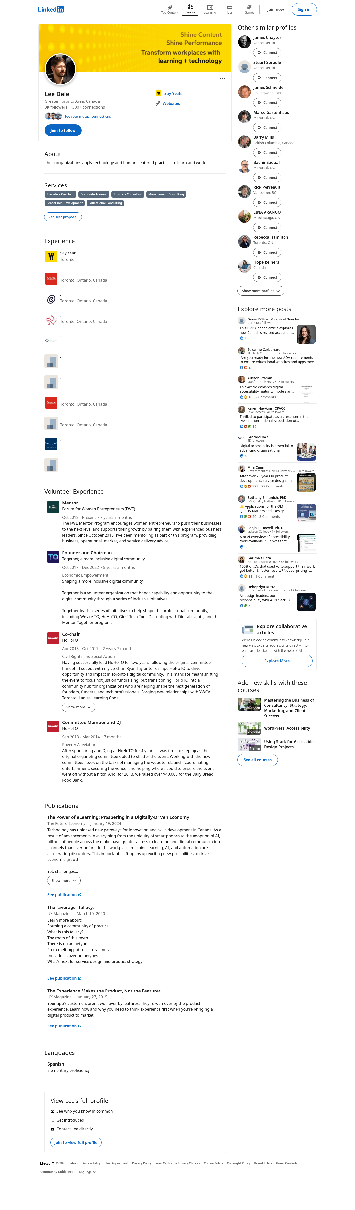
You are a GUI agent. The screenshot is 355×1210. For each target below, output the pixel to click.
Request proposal (63, 217)
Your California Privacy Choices (178, 1163)
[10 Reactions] (246, 397)
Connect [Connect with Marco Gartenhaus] (267, 127)
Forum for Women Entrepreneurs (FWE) (98, 509)
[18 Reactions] (246, 367)
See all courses (258, 760)
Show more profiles (261, 290)
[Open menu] (222, 78)
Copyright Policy (238, 1163)
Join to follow (63, 130)
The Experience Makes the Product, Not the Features (104, 991)
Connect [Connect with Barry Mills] (267, 152)
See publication (64, 894)
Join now (275, 9)
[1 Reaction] (243, 338)
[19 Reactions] (248, 426)
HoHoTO (70, 640)
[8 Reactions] (245, 605)
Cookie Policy (213, 1163)
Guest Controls (287, 1163)
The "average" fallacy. (70, 907)
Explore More (277, 661)
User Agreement (116, 1163)
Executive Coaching (60, 194)
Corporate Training (93, 194)
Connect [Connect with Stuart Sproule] (267, 77)
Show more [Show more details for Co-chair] (78, 707)
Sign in (304, 9)
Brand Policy (263, 1163)
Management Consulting (166, 194)
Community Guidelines (56, 1172)
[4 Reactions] (243, 455)
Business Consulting (127, 194)
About (74, 1163)
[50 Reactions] (248, 516)
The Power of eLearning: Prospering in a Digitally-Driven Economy (118, 817)
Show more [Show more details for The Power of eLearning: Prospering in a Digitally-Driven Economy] (64, 880)
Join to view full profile (75, 1142)
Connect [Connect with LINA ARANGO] (267, 227)
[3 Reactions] (243, 546)
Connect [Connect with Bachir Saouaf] (267, 177)
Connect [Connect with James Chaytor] (267, 52)
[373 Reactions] (249, 486)
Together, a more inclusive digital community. (104, 559)
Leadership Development (65, 203)
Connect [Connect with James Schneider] (267, 102)
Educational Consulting (105, 203)
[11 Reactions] (246, 576)
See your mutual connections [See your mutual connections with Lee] (87, 116)
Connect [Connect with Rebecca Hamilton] (267, 252)
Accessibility (92, 1163)
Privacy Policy (141, 1163)
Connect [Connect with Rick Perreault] (267, 202)
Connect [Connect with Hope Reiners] (267, 277)
